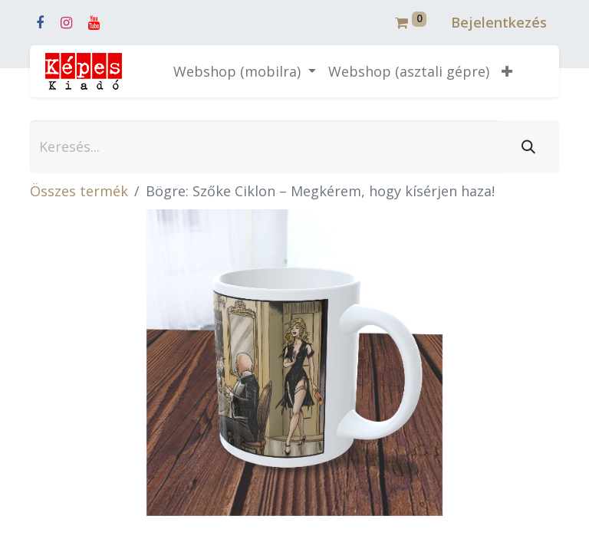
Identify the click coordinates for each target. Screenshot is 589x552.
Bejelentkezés (499, 22)
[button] (506, 71)
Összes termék (79, 191)
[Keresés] (528, 146)
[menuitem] (408, 71)
